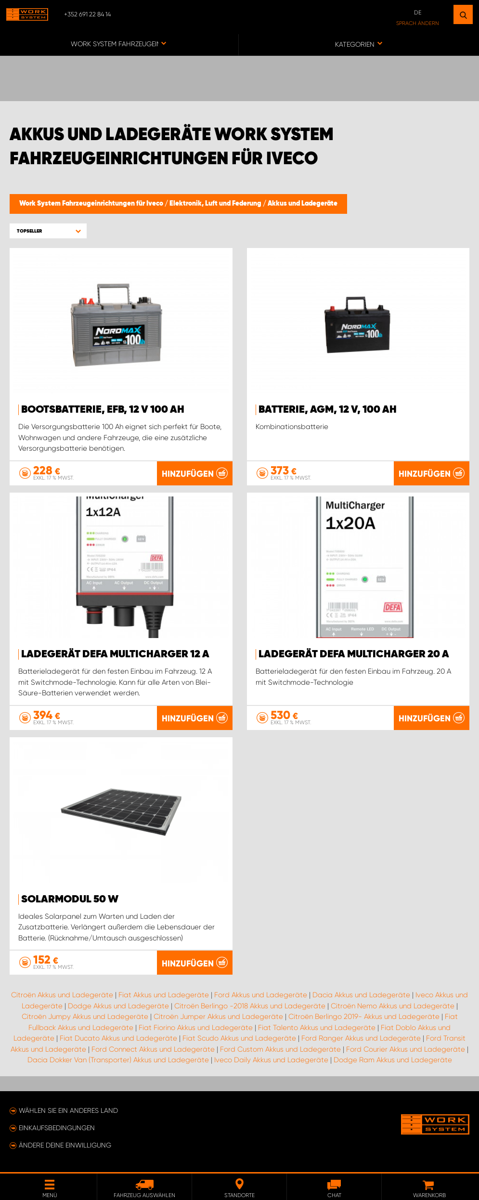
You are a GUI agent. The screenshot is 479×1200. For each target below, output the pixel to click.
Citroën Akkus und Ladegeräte (62, 995)
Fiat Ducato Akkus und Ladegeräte (118, 1038)
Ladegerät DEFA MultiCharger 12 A (115, 654)
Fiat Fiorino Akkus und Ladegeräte (196, 1027)
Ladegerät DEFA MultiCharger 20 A (354, 654)
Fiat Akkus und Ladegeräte (163, 995)
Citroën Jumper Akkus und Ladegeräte (218, 1016)
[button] (48, 230)
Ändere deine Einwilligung (65, 1145)
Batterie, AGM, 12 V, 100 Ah (328, 409)
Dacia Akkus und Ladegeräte (361, 995)
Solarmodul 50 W (69, 899)
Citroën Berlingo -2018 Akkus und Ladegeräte (249, 1005)
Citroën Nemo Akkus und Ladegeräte (392, 1005)
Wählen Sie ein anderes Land (68, 1110)
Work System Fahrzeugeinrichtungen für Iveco (92, 203)
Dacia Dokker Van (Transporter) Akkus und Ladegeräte (118, 1060)
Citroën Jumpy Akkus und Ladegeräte (85, 1016)
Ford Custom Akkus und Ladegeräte (280, 1048)
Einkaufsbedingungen (57, 1128)
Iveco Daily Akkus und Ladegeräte (271, 1060)
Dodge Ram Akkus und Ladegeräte (393, 1060)
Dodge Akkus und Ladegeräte (118, 1005)
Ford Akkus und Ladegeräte (260, 995)
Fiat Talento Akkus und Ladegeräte (316, 1027)
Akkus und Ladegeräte (302, 203)
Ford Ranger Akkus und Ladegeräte (361, 1038)
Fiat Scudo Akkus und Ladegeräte (239, 1038)
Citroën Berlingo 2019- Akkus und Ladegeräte (364, 1016)
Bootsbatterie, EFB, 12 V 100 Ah (102, 409)
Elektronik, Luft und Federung (216, 203)
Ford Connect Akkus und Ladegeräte (153, 1048)
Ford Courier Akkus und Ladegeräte (405, 1048)
